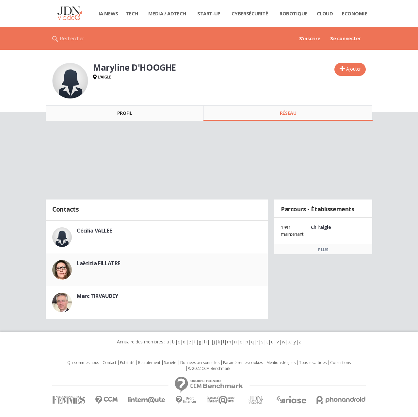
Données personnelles (199, 362)
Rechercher (72, 38)
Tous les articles (313, 362)
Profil (124, 113)
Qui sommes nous (83, 362)
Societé (170, 362)
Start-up (208, 13)
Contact (109, 362)
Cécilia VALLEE (94, 230)
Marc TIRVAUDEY (97, 296)
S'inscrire (309, 38)
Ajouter (353, 69)
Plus (323, 249)
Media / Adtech (167, 13)
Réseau (288, 113)
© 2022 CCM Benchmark (209, 368)
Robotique (293, 13)
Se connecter (345, 38)
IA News (108, 13)
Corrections (340, 362)
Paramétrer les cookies (243, 362)
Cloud (325, 13)
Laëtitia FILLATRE (98, 263)
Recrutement (149, 362)
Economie (354, 13)
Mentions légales (280, 362)
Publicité (127, 362)
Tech (132, 13)
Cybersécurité (250, 13)
